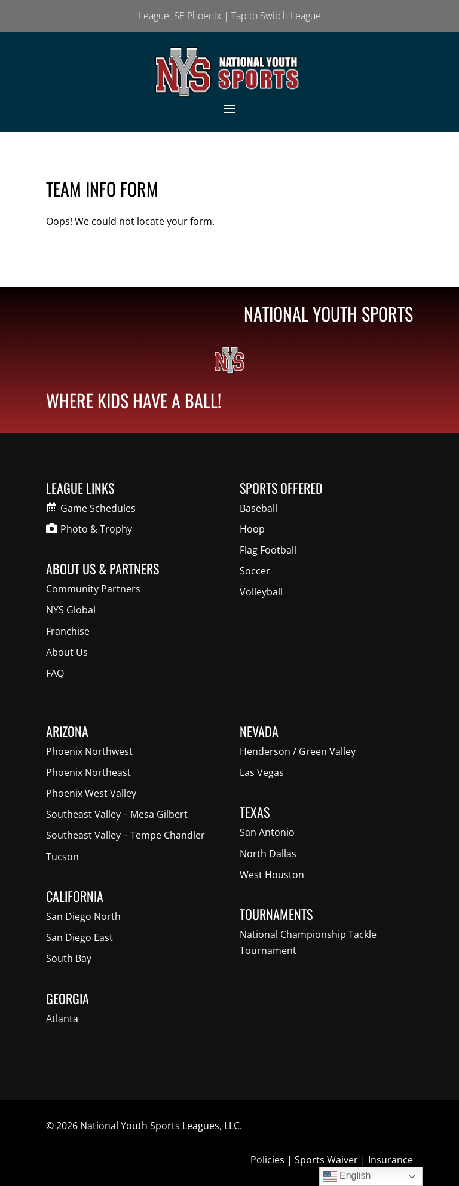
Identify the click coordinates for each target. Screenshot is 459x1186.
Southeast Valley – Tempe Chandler (125, 835)
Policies (267, 1159)
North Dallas (268, 853)
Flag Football (268, 550)
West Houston (272, 874)
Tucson (62, 856)
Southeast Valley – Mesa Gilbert (117, 814)
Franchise (68, 631)
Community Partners (93, 588)
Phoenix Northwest (89, 751)
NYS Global (71, 609)
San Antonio (267, 832)
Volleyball (261, 591)
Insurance (390, 1159)
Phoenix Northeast (88, 772)
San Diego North (83, 916)
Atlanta (62, 1018)
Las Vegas (262, 772)
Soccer (255, 570)
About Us (67, 652)
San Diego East (79, 937)
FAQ (55, 673)
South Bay (68, 958)
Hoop (252, 529)
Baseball (258, 508)
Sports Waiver (326, 1159)
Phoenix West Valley (91, 793)
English (347, 1176)
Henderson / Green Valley (298, 751)
